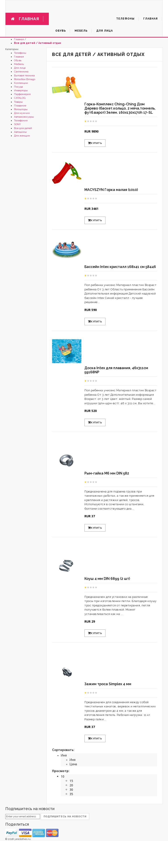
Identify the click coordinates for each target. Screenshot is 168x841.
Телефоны (20, 52)
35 (71, 794)
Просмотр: (60, 771)
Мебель (19, 64)
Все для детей (23, 128)
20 (71, 785)
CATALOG (20, 97)
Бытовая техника (24, 75)
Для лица (20, 67)
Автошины (20, 131)
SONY (17, 124)
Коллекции (21, 82)
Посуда (18, 86)
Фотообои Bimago (24, 79)
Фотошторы (21, 109)
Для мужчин (22, 113)
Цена (73, 764)
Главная (19, 39)
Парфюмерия (22, 94)
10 (62, 776)
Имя (64, 755)
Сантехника (21, 71)
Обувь (17, 60)
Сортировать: (63, 750)
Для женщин (22, 135)
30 (71, 789)
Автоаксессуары (24, 116)
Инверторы (21, 90)
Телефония (21, 120)
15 (71, 781)
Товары (18, 101)
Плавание (20, 105)
